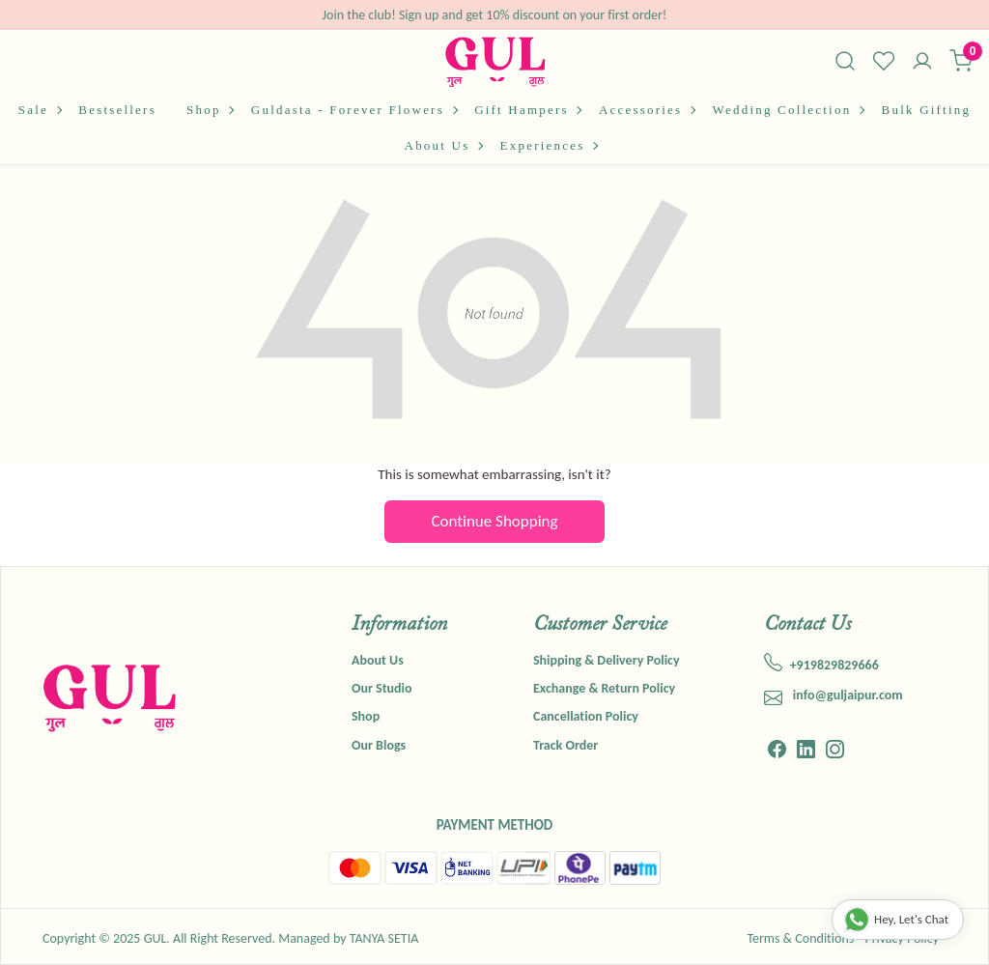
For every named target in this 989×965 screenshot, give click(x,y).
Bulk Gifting (927, 109)
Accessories (646, 109)
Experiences (548, 145)
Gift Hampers (527, 109)
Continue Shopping (495, 521)
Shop (209, 109)
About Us (443, 145)
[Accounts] (922, 62)
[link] (845, 60)
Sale (39, 109)
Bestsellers (117, 109)
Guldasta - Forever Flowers (354, 109)
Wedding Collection (788, 109)
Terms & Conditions (800, 938)
